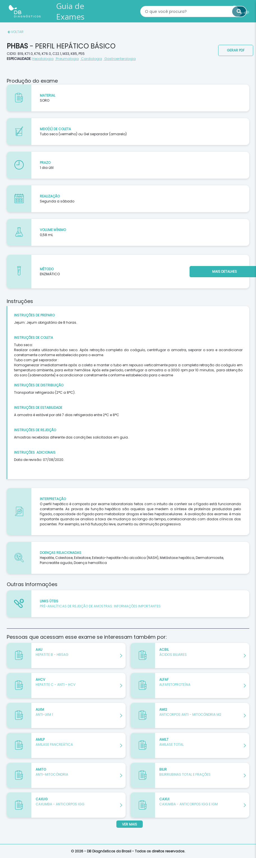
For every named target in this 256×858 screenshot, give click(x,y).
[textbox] (193, 11)
